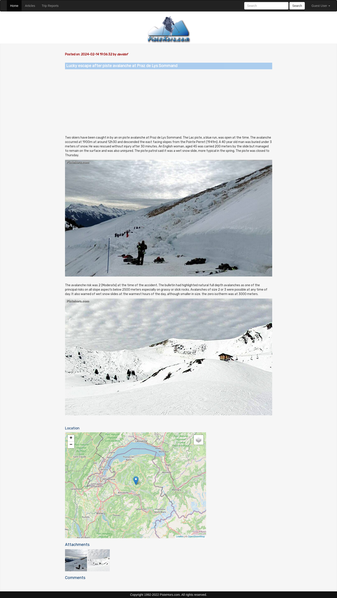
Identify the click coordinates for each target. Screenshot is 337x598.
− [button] (70, 445)
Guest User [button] (320, 6)
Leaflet (179, 536)
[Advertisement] (168, 102)
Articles (31, 5)
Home (16, 5)
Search (297, 6)
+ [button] (70, 438)
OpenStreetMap (196, 536)
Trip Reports (52, 5)
